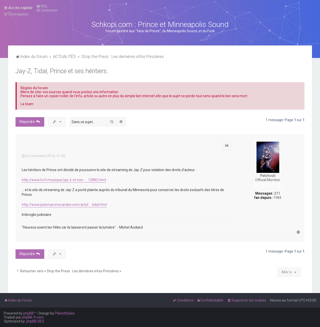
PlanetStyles (65, 313)
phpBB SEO (35, 321)
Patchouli (268, 176)
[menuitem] (41, 6)
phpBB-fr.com (33, 317)
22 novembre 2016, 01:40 (43, 156)
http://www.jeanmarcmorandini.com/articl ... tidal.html (64, 205)
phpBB (28, 313)
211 (277, 193)
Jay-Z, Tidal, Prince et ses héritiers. (62, 71)
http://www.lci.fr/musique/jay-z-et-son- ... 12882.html (64, 180)
